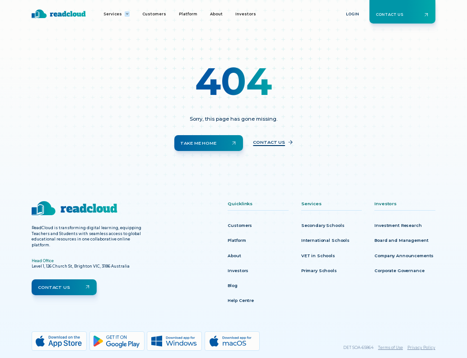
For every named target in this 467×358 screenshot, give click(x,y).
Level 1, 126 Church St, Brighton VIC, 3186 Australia (81, 266)
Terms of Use (390, 347)
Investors (245, 14)
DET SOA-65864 (358, 347)
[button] (116, 14)
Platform (188, 14)
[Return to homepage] (59, 13)
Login (352, 14)
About (216, 14)
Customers (154, 14)
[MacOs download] (232, 341)
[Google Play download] (117, 341)
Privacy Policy (421, 347)
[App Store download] (59, 341)
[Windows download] (174, 341)
